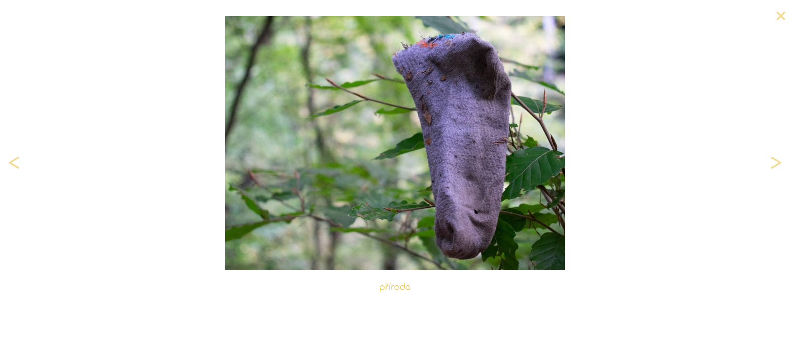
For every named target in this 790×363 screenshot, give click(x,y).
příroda (395, 287)
